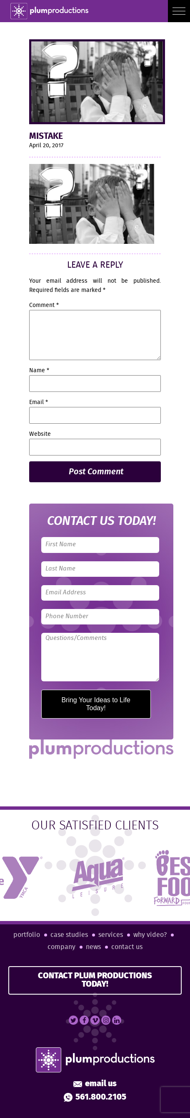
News (93, 947)
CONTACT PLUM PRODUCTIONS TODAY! (95, 980)
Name (39, 370)
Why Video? (150, 935)
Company (61, 947)
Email (38, 402)
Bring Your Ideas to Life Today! (95, 703)
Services (110, 935)
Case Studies (69, 935)
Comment (44, 305)
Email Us (95, 1084)
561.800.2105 (95, 1097)
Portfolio (26, 935)
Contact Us (126, 947)
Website (40, 434)
